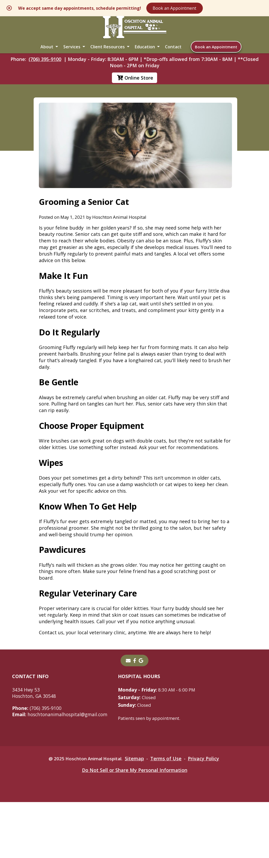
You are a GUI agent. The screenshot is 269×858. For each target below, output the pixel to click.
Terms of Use (168, 814)
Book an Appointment (208, 8)
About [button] (46, 53)
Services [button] (71, 53)
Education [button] (145, 53)
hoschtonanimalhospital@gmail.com (61, 770)
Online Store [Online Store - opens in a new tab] (135, 87)
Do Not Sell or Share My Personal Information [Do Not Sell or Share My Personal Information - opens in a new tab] (134, 826)
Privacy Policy (207, 814)
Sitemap (136, 814)
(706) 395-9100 (45, 68)
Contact (173, 53)
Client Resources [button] (107, 53)
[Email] (128, 716)
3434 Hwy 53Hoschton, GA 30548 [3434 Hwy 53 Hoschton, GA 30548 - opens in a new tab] (34, 748)
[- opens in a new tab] (134, 716)
